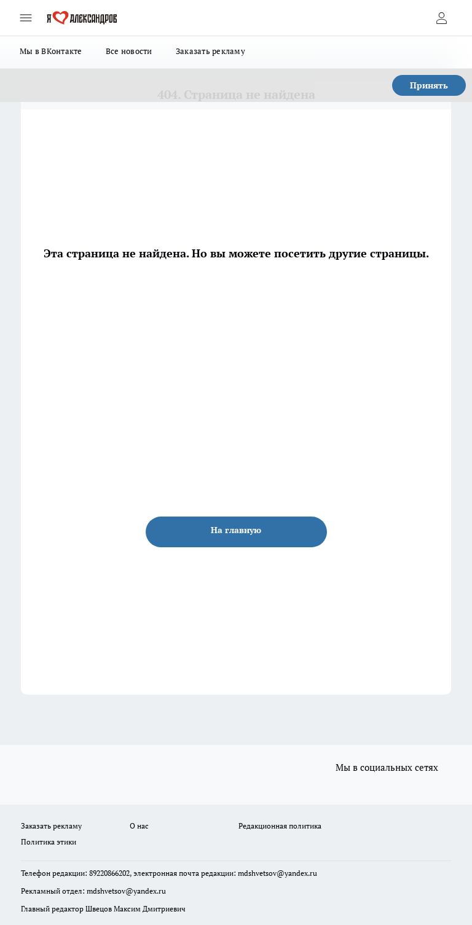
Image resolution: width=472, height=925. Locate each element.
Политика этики (48, 841)
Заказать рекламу (210, 51)
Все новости (129, 51)
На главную (236, 530)
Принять (429, 85)
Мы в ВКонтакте (51, 51)
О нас (139, 825)
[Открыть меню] (26, 18)
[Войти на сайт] (441, 18)
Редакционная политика (279, 825)
